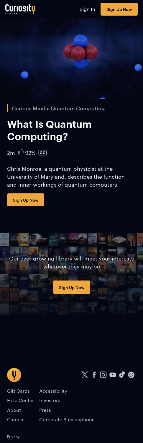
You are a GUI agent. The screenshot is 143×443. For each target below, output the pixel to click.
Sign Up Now (119, 9)
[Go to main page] (20, 9)
